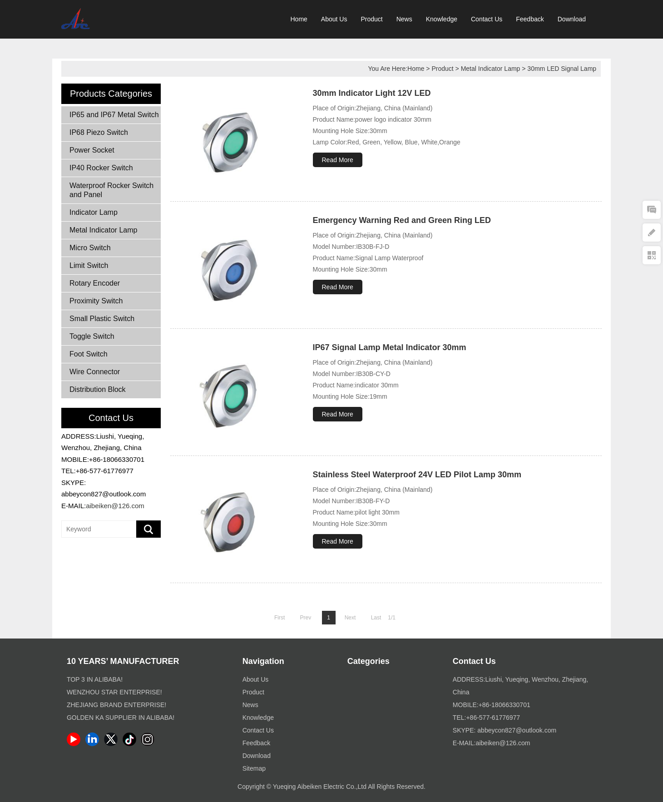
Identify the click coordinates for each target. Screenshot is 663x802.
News (404, 19)
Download (572, 19)
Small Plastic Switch (101, 318)
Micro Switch (90, 248)
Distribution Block (97, 389)
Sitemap (254, 768)
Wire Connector (94, 372)
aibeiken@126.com (115, 506)
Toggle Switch (91, 336)
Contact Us (486, 19)
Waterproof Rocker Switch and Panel (111, 190)
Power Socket (91, 150)
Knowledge (441, 19)
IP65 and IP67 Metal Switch (114, 115)
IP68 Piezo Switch (98, 132)
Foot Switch (88, 354)
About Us (334, 19)
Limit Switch (88, 265)
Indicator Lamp (93, 212)
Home (299, 19)
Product (371, 19)
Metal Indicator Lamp (490, 68)
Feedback (530, 19)
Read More (337, 159)
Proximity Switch (96, 301)
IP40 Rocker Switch (101, 168)
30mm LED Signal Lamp (561, 68)
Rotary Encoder (94, 283)
